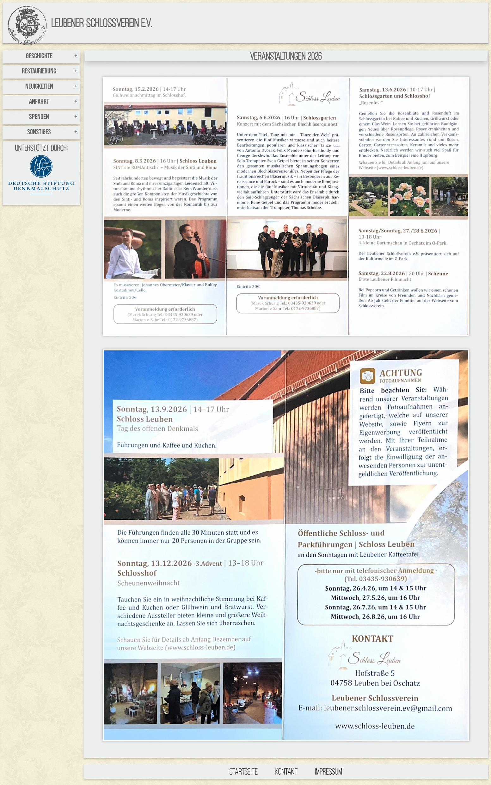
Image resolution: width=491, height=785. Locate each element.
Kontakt (286, 771)
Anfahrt (39, 102)
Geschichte (39, 56)
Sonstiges (39, 132)
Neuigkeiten (39, 87)
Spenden (39, 117)
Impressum (328, 771)
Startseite (244, 771)
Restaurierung (39, 71)
